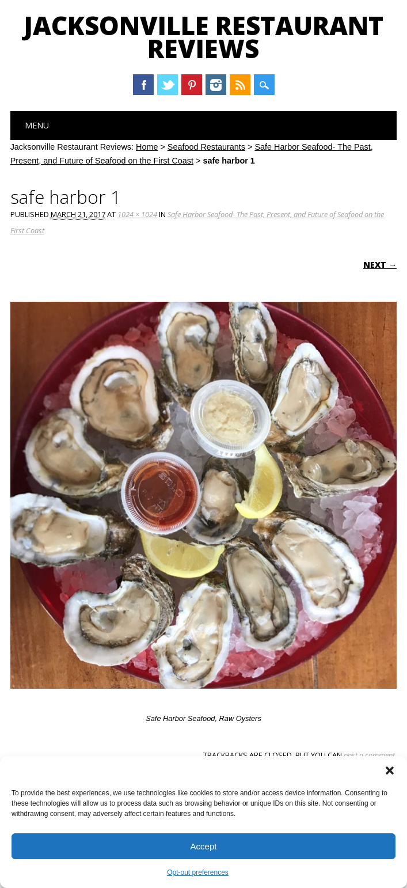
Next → (380, 264)
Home (147, 146)
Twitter (167, 84)
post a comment (369, 755)
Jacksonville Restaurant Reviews (203, 37)
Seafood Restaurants (206, 146)
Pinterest (191, 84)
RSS (240, 84)
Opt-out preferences (198, 872)
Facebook (143, 84)
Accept (204, 846)
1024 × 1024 (137, 214)
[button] (389, 770)
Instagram (216, 84)
